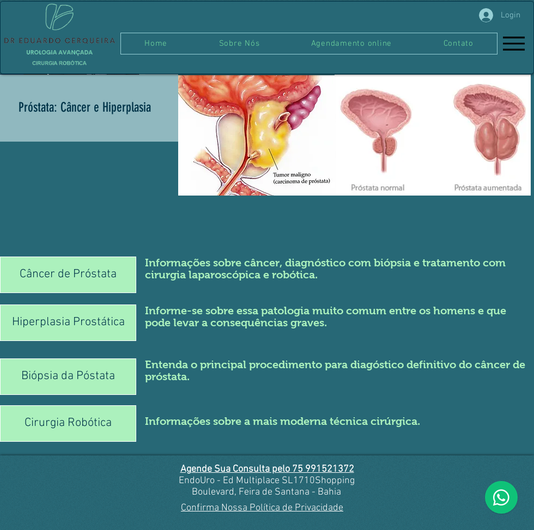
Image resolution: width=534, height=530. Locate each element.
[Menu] (513, 43)
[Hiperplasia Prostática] (68, 322)
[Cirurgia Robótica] (68, 423)
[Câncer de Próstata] (68, 275)
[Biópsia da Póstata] (68, 376)
